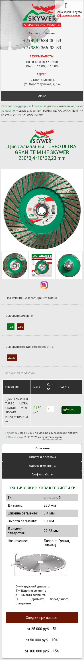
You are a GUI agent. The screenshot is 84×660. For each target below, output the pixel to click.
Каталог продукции (15, 106)
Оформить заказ (68, 15)
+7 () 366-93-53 (42, 47)
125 (10, 326)
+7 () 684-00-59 (42, 40)
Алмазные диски (44, 106)
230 (20, 326)
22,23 (12, 357)
